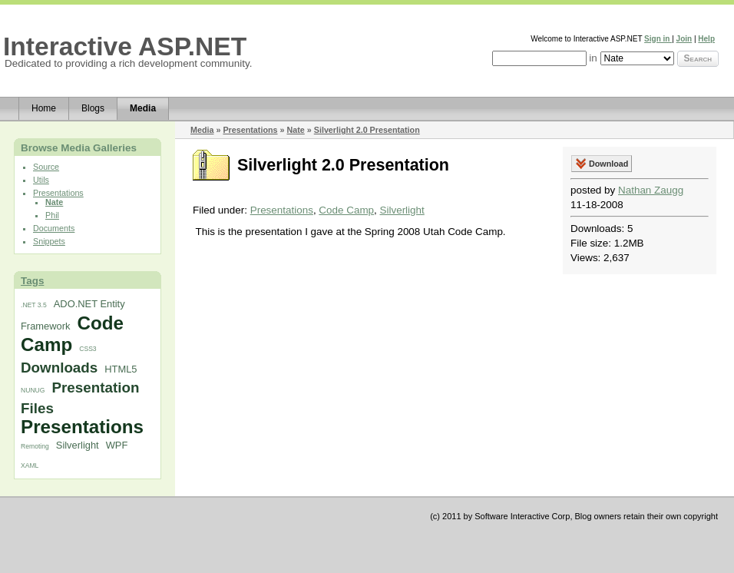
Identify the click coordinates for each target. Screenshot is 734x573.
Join (684, 39)
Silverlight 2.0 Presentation (367, 129)
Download (608, 163)
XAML (29, 465)
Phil (52, 215)
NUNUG (33, 390)
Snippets (49, 241)
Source (46, 166)
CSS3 (87, 349)
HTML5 (120, 369)
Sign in (658, 39)
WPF (117, 445)
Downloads (59, 367)
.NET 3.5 (34, 305)
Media (143, 108)
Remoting (35, 446)
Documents (53, 228)
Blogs (92, 108)
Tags (32, 280)
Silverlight (77, 445)
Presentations (58, 192)
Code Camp (72, 334)
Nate (54, 202)
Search (698, 58)
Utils (41, 179)
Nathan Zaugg (650, 190)
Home (43, 108)
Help (706, 39)
